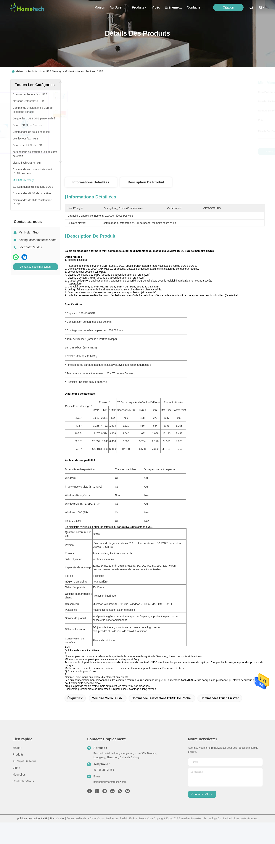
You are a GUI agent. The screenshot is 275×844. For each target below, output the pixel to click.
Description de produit (146, 182)
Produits (32, 71)
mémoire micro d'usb (107, 704)
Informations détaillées (90, 182)
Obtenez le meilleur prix (196, 151)
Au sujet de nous (24, 767)
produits (139, 7)
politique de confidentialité (32, 824)
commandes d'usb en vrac (219, 704)
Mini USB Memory (50, 71)
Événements (173, 7)
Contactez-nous (23, 787)
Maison (99, 7)
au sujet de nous (119, 7)
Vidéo (16, 774)
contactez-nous (196, 7)
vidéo (156, 7)
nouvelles (19, 781)
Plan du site (57, 824)
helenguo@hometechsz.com (38, 239)
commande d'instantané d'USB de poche (161, 704)
